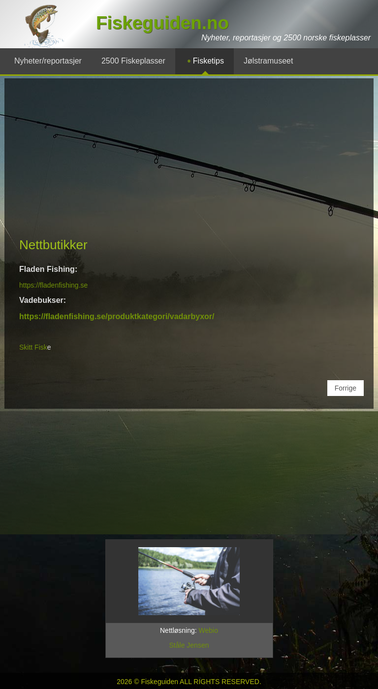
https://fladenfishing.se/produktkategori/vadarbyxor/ (117, 316)
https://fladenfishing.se (53, 285)
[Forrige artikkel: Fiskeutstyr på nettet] (345, 388)
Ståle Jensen (189, 645)
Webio (208, 630)
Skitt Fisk (33, 347)
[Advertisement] (191, 162)
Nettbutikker (53, 244)
